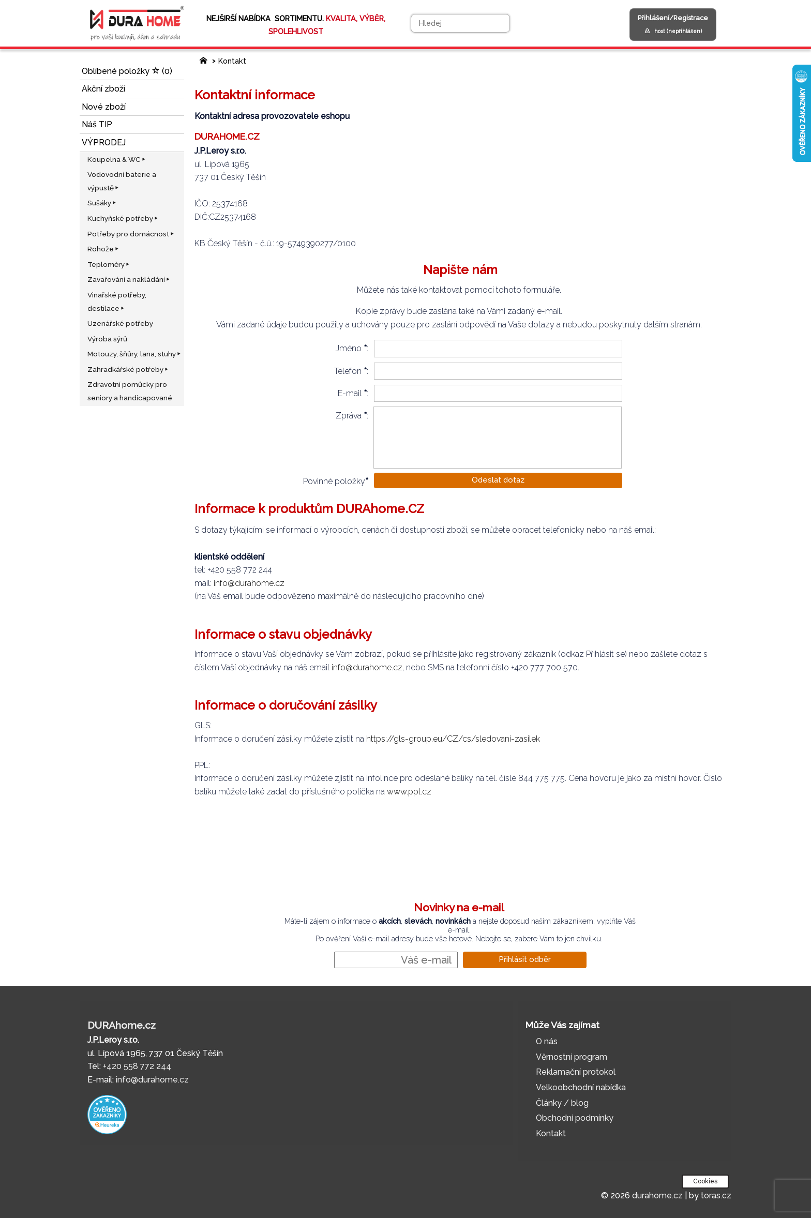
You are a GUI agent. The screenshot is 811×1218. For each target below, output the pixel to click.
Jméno (349, 348)
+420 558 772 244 (137, 1066)
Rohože (103, 249)
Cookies (705, 1181)
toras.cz (716, 1195)
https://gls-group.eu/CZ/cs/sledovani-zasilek (454, 739)
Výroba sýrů (107, 339)
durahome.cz (657, 1195)
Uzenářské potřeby (120, 323)
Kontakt (232, 60)
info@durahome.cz (249, 583)
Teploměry (109, 264)
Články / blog (562, 1103)
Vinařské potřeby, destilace (116, 301)
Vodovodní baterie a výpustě (121, 181)
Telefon (348, 371)
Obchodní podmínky (574, 1118)
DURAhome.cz (121, 1025)
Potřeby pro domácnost (131, 234)
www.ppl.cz (409, 791)
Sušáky (102, 203)
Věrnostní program (571, 1057)
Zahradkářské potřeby (128, 369)
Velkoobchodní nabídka (581, 1087)
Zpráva (349, 415)
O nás (547, 1041)
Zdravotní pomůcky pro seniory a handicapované (129, 391)
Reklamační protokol (575, 1072)
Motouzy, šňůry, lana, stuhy (134, 354)
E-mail (350, 393)
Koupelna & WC (117, 159)
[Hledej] (460, 23)
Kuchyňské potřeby (123, 218)
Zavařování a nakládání (129, 279)
